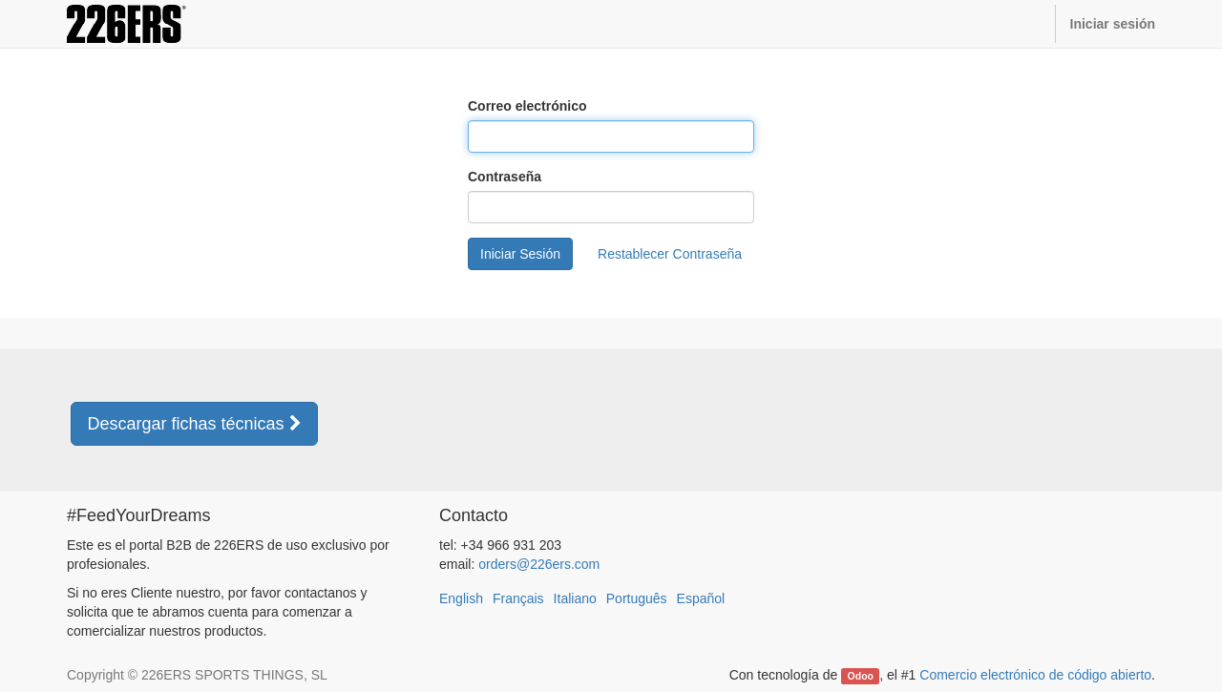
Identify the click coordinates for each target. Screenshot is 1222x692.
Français (518, 598)
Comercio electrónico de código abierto (1035, 674)
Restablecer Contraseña (670, 254)
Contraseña (504, 176)
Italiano (575, 598)
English (461, 598)
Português (636, 598)
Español (701, 598)
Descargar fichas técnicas (194, 423)
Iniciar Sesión (520, 254)
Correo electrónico (527, 106)
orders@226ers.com (539, 564)
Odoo (861, 676)
